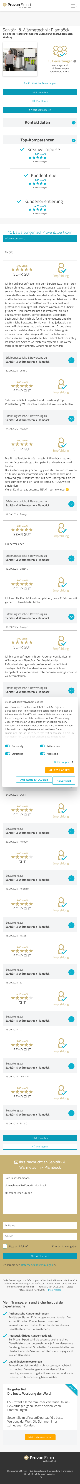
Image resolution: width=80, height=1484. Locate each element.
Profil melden (54, 1289)
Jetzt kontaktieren (40, 109)
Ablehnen (64, 780)
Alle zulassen (59, 770)
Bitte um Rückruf (18, 1246)
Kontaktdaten (50, 122)
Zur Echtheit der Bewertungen (40, 83)
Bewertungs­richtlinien (17, 1470)
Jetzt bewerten (40, 92)
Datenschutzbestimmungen (37, 1265)
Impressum (68, 1470)
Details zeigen (61, 762)
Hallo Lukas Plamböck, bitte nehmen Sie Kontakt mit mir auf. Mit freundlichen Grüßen (40, 1194)
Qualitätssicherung (37, 1470)
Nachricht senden (40, 1256)
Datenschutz (54, 1470)
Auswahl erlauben (34, 779)
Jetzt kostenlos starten (40, 1437)
